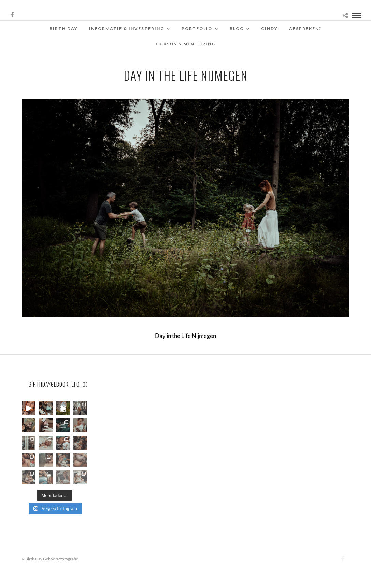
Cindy (269, 28)
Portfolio (197, 28)
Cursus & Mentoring (185, 43)
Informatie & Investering (126, 28)
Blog (237, 28)
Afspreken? (305, 28)
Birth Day (63, 28)
